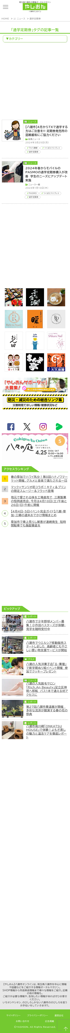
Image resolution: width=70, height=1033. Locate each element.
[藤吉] (14, 305)
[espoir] (56, 305)
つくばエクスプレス (52, 148)
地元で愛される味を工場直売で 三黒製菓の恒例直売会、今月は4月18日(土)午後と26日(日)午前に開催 (39, 501)
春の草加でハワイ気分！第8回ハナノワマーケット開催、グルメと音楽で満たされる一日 (39, 478)
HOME (5, 19)
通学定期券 (35, 19)
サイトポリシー (13, 1015)
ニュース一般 (34, 184)
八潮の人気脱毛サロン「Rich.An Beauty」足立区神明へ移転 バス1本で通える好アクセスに (47, 689)
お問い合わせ (22, 1021)
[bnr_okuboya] (56, 370)
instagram (43, 426)
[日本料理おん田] (14, 348)
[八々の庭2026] (35, 459)
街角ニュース (34, 139)
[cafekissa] (35, 348)
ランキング (63, 7)
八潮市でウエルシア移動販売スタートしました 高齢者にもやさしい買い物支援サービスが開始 (46, 646)
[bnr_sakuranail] (56, 348)
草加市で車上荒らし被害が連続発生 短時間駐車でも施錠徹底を (38, 523)
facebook (10, 426)
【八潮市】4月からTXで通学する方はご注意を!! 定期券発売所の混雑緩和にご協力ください (46, 131)
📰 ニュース (19, 19)
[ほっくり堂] (14, 370)
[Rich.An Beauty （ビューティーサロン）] (14, 327)
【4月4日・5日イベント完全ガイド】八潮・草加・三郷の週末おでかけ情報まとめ (38, 513)
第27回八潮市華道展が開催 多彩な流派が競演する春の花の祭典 (47, 710)
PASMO (33, 193)
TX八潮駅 (33, 148)
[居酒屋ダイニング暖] (35, 327)
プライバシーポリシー (37, 1015)
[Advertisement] (35, 81)
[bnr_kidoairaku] (35, 305)
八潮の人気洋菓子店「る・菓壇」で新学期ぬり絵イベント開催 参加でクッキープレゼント (47, 668)
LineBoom (59, 426)
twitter (26, 426)
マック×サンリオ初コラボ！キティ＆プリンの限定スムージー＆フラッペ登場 (38, 489)
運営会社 (59, 1015)
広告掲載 (49, 1021)
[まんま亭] (35, 370)
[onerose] (56, 327)
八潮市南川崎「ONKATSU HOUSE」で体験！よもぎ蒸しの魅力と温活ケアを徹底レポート (46, 732)
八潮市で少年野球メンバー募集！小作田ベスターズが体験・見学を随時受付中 (46, 625)
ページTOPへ (65, 1028)
